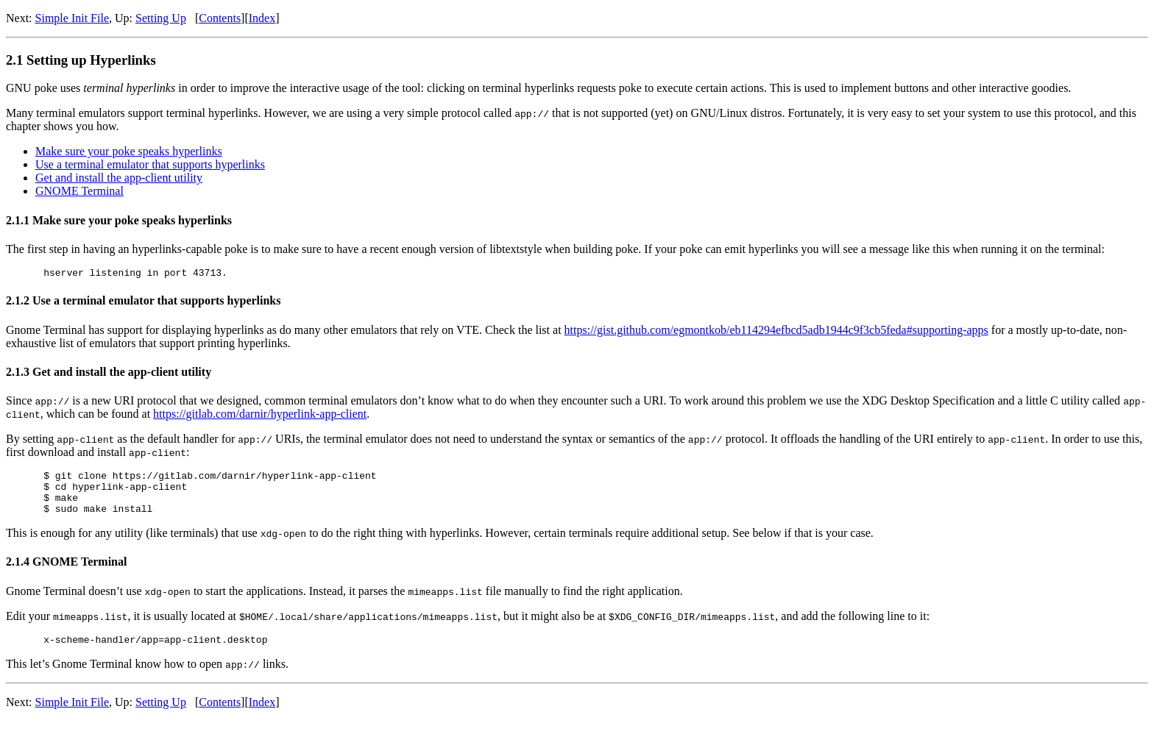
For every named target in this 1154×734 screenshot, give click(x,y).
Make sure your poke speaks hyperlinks (128, 151)
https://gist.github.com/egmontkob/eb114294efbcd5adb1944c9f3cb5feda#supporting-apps (776, 332)
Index (262, 18)
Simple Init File (72, 18)
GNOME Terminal (79, 191)
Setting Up (160, 18)
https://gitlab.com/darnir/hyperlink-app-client (260, 416)
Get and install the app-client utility (118, 177)
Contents (220, 18)
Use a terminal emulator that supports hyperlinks (150, 164)
